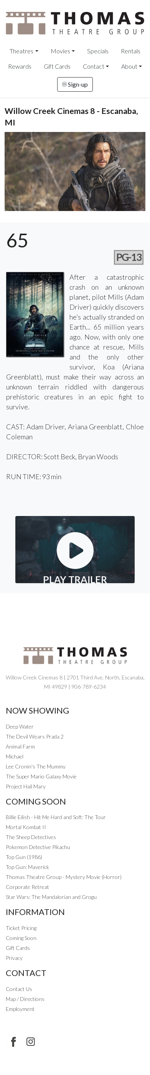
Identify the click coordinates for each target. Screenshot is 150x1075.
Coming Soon (21, 938)
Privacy (14, 958)
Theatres (21, 50)
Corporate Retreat (27, 887)
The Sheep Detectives (31, 837)
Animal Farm (20, 746)
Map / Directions (25, 999)
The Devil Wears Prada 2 (35, 736)
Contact (93, 66)
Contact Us (19, 989)
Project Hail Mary (26, 786)
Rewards (19, 66)
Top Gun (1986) (24, 857)
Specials (98, 50)
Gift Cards (57, 66)
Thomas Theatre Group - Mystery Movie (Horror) (64, 877)
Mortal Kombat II (26, 827)
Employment (20, 1009)
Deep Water (20, 726)
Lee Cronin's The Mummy (36, 766)
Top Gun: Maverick (27, 867)
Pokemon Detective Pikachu (38, 847)
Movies (60, 50)
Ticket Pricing (21, 928)
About (129, 66)
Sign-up (75, 84)
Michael (14, 756)
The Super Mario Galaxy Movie (41, 776)
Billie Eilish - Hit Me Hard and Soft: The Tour (56, 817)
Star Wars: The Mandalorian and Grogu (51, 897)
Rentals (130, 50)
